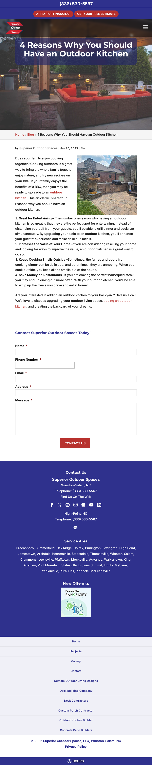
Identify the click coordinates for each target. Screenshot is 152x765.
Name (21, 346)
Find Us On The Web (76, 495)
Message (23, 400)
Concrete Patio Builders (76, 729)
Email (21, 373)
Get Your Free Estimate (98, 13)
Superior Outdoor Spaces (38, 148)
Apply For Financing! (51, 13)
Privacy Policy (76, 745)
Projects (76, 650)
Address (23, 387)
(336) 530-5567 (76, 3)
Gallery (76, 659)
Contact (76, 669)
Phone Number (28, 359)
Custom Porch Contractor (76, 709)
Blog (83, 148)
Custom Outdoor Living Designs (76, 679)
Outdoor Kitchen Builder (76, 719)
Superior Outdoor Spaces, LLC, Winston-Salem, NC (82, 740)
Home (76, 640)
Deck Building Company (76, 689)
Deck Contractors (76, 699)
